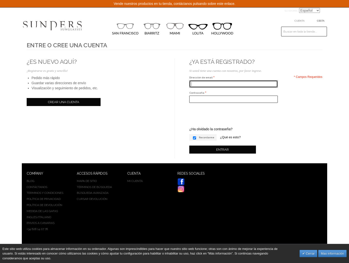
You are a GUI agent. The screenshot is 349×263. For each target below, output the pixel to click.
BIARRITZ (152, 29)
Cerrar (310, 253)
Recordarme (206, 137)
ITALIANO (45, 217)
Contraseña (196, 92)
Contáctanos (37, 187)
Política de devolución (44, 205)
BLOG (30, 181)
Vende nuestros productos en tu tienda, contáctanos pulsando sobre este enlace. (174, 4)
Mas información (332, 253)
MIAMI (175, 29)
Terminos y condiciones (45, 193)
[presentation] (226, 114)
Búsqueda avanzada (93, 193)
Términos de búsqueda (94, 187)
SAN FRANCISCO (125, 29)
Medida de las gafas (42, 211)
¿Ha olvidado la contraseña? (210, 129)
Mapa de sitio (87, 181)
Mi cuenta (135, 181)
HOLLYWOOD (222, 29)
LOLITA (198, 29)
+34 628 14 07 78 (37, 229)
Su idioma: (291, 10)
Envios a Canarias (41, 223)
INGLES (32, 217)
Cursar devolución (92, 199)
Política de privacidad (44, 199)
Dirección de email (201, 77)
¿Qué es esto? (230, 137)
